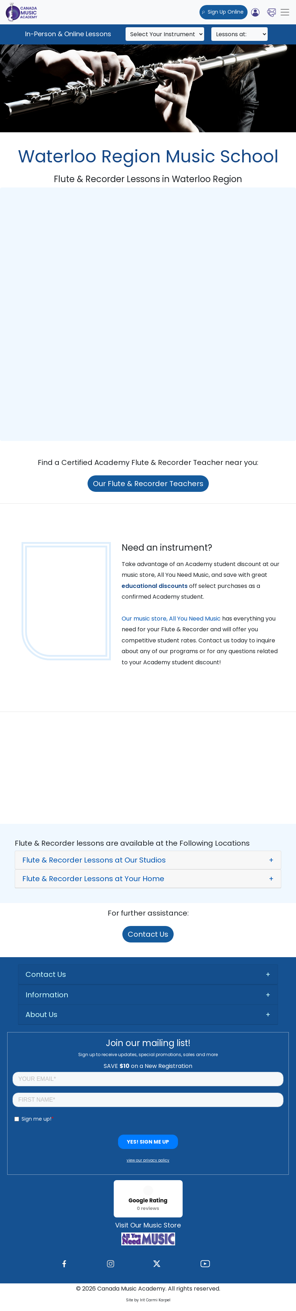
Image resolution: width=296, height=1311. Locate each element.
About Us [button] (41, 1015)
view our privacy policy (148, 1160)
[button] (148, 860)
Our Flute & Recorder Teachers (148, 484)
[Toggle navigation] (284, 12)
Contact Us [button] (45, 974)
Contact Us (148, 934)
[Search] (165, 34)
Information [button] (46, 995)
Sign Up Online (223, 11)
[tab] (148, 860)
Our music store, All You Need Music (171, 618)
